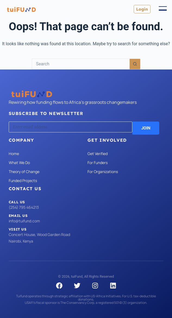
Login (142, 9)
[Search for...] (81, 64)
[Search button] (135, 64)
